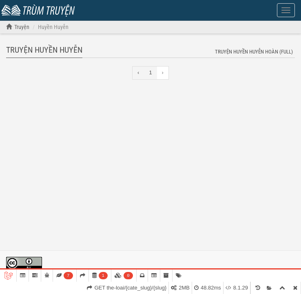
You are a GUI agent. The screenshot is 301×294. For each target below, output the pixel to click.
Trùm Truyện (40, 9)
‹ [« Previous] (138, 72)
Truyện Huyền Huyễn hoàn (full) (254, 52)
